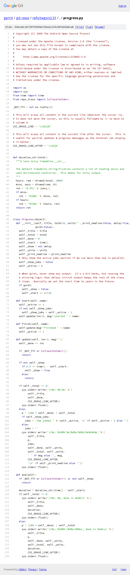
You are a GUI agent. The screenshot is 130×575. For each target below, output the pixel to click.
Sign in (122, 6)
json (123, 569)
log (89, 27)
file (80, 27)
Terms (43, 569)
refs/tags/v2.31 (44, 18)
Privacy (32, 569)
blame (99, 27)
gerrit (8, 18)
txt (114, 569)
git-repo (22, 18)
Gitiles (22, 569)
